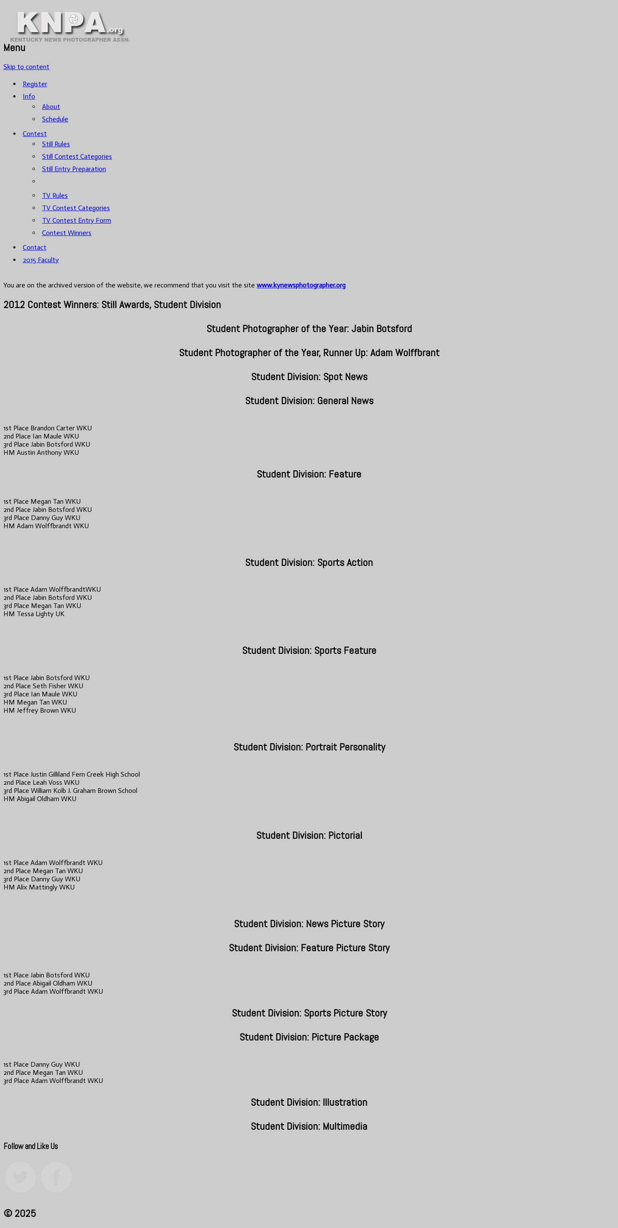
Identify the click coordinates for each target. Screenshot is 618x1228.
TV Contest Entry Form (76, 220)
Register (35, 84)
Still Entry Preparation (74, 169)
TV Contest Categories (76, 208)
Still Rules (56, 144)
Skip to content (26, 67)
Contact (34, 247)
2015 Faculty (41, 260)
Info (29, 96)
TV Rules (55, 195)
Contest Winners (66, 233)
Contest (35, 134)
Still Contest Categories (77, 156)
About (51, 107)
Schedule (55, 119)
